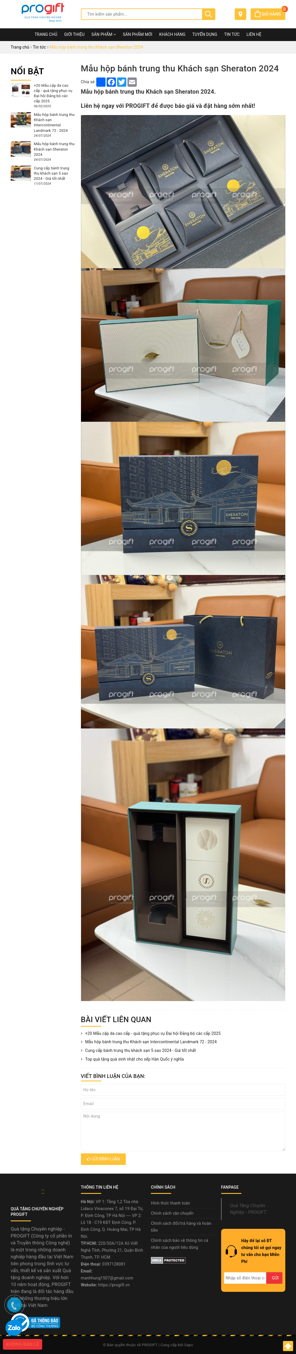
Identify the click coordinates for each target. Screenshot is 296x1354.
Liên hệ (254, 34)
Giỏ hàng (270, 14)
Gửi (275, 1278)
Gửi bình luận (103, 1159)
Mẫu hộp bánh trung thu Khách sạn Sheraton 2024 (54, 149)
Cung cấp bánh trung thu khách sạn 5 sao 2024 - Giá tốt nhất (138, 1051)
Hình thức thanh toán (170, 1203)
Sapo (188, 1345)
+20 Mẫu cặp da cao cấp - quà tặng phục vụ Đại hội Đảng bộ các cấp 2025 (151, 1034)
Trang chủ (46, 34)
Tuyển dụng (204, 34)
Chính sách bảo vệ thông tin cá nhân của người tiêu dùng (179, 1244)
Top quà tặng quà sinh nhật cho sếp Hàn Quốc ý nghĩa (132, 1059)
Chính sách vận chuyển (172, 1213)
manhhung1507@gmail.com (107, 1278)
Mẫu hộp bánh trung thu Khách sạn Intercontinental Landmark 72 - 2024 (149, 1042)
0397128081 (114, 1264)
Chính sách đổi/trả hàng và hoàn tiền (181, 1227)
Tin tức (232, 34)
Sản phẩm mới (137, 34)
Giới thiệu (74, 34)
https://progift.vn (114, 1285)
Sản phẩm (103, 34)
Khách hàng (172, 34)
